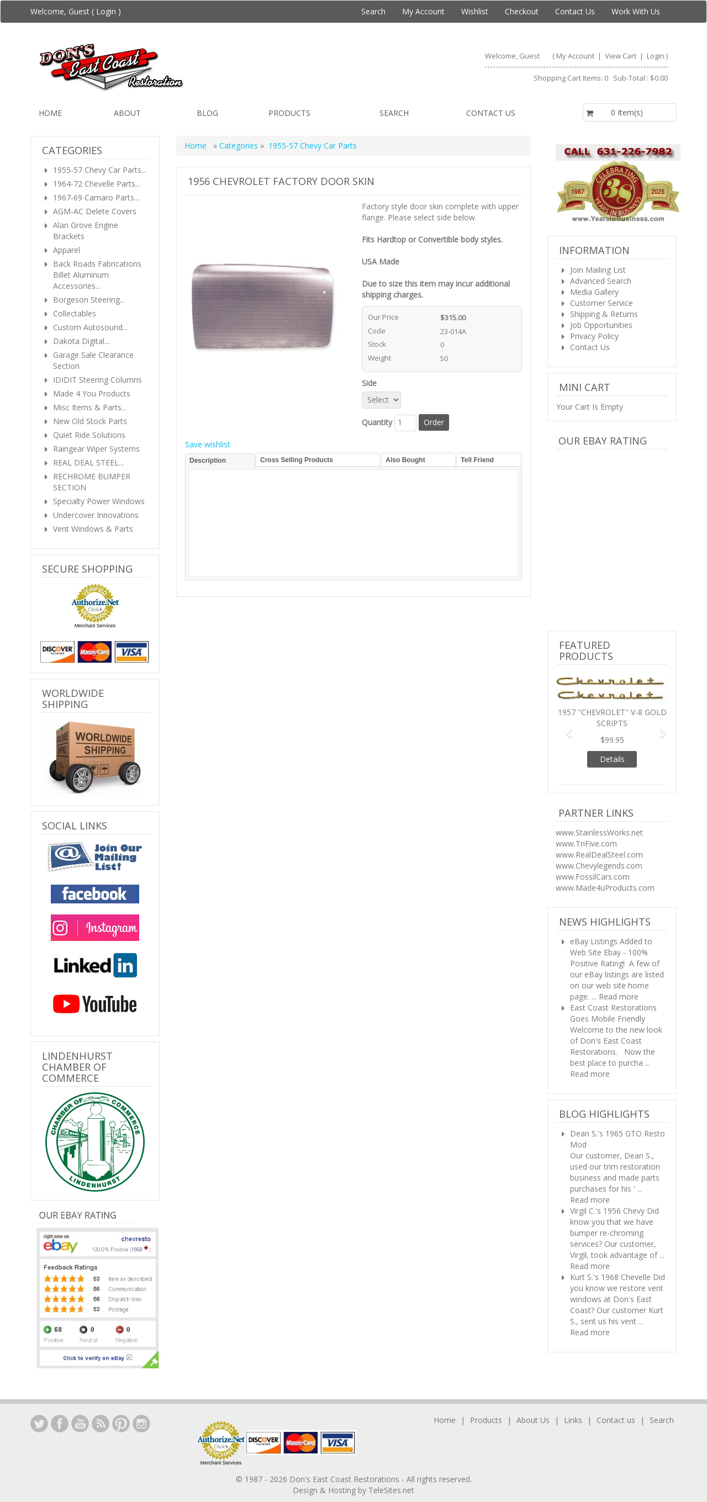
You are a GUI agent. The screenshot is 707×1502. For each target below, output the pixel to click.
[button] (564, 727)
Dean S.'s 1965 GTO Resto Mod (617, 1139)
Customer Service (601, 303)
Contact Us (575, 11)
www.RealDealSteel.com (599, 854)
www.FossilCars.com (593, 876)
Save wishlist (207, 444)
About (127, 113)
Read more (619, 996)
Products (289, 113)
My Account (423, 11)
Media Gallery (594, 292)
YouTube (80, 1423)
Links (573, 1420)
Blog (207, 113)
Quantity (377, 422)
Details (612, 759)
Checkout (522, 11)
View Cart (621, 56)
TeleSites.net (391, 1490)
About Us (533, 1420)
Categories (239, 145)
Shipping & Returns (604, 314)
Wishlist (474, 11)
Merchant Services (95, 625)
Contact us (490, 113)
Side (371, 383)
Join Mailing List (598, 270)
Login (106, 11)
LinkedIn (39, 1423)
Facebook (59, 1423)
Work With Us (635, 11)
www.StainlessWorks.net (599, 832)
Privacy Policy (594, 336)
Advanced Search (600, 281)
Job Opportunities (601, 325)
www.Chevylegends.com (599, 865)
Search (373, 11)
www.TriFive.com (586, 843)
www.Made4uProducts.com (605, 887)
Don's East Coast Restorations (345, 1479)
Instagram (141, 1423)
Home (50, 113)
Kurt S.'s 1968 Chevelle (610, 1277)
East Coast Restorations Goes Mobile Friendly (613, 1013)
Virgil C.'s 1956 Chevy (607, 1210)
